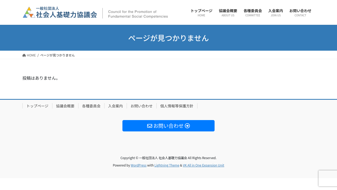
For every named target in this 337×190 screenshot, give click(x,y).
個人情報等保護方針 (177, 105)
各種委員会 (91, 105)
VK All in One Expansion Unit (203, 165)
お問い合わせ (142, 105)
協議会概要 (65, 105)
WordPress (139, 165)
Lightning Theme (166, 165)
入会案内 (115, 105)
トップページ (37, 105)
